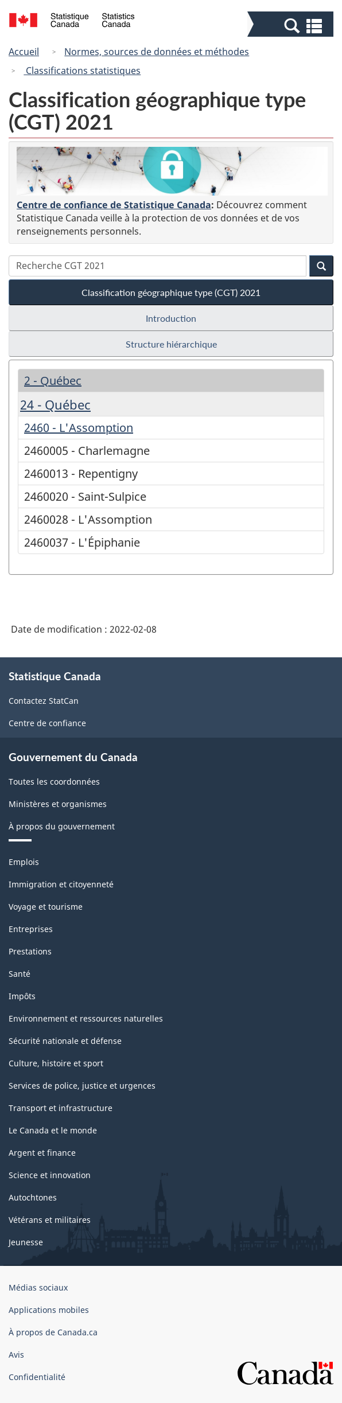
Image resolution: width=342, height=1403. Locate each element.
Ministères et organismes (58, 803)
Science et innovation (50, 1175)
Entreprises (31, 928)
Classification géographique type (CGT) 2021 (171, 292)
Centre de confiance (47, 723)
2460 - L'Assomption (78, 427)
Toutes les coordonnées (54, 781)
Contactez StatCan (44, 700)
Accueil (24, 51)
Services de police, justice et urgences (82, 1085)
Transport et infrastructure (60, 1107)
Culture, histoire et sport (56, 1063)
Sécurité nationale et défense (65, 1040)
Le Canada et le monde (53, 1130)
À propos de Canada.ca (53, 1332)
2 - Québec (52, 380)
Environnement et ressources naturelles (86, 1018)
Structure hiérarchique (171, 343)
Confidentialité (37, 1376)
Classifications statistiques (82, 70)
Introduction (171, 318)
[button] (291, 25)
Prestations (30, 951)
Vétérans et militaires (50, 1219)
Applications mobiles (49, 1309)
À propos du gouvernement (62, 826)
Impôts (22, 996)
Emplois (24, 861)
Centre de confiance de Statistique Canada (114, 204)
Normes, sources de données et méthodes (156, 51)
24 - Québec (55, 404)
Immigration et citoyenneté (61, 884)
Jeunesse (26, 1242)
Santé (19, 973)
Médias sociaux (38, 1287)
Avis (16, 1354)
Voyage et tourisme (46, 906)
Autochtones (33, 1197)
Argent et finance (42, 1152)
